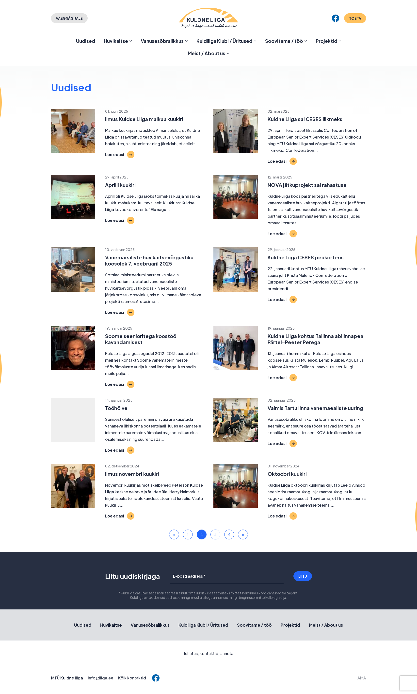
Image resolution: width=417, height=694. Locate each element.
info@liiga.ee (100, 677)
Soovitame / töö (284, 41)
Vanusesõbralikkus (162, 41)
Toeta (355, 18)
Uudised (85, 41)
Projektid (326, 41)
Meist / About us (206, 53)
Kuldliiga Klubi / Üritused (224, 41)
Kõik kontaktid (132, 677)
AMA (361, 677)
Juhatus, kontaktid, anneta (208, 653)
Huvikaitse (116, 41)
